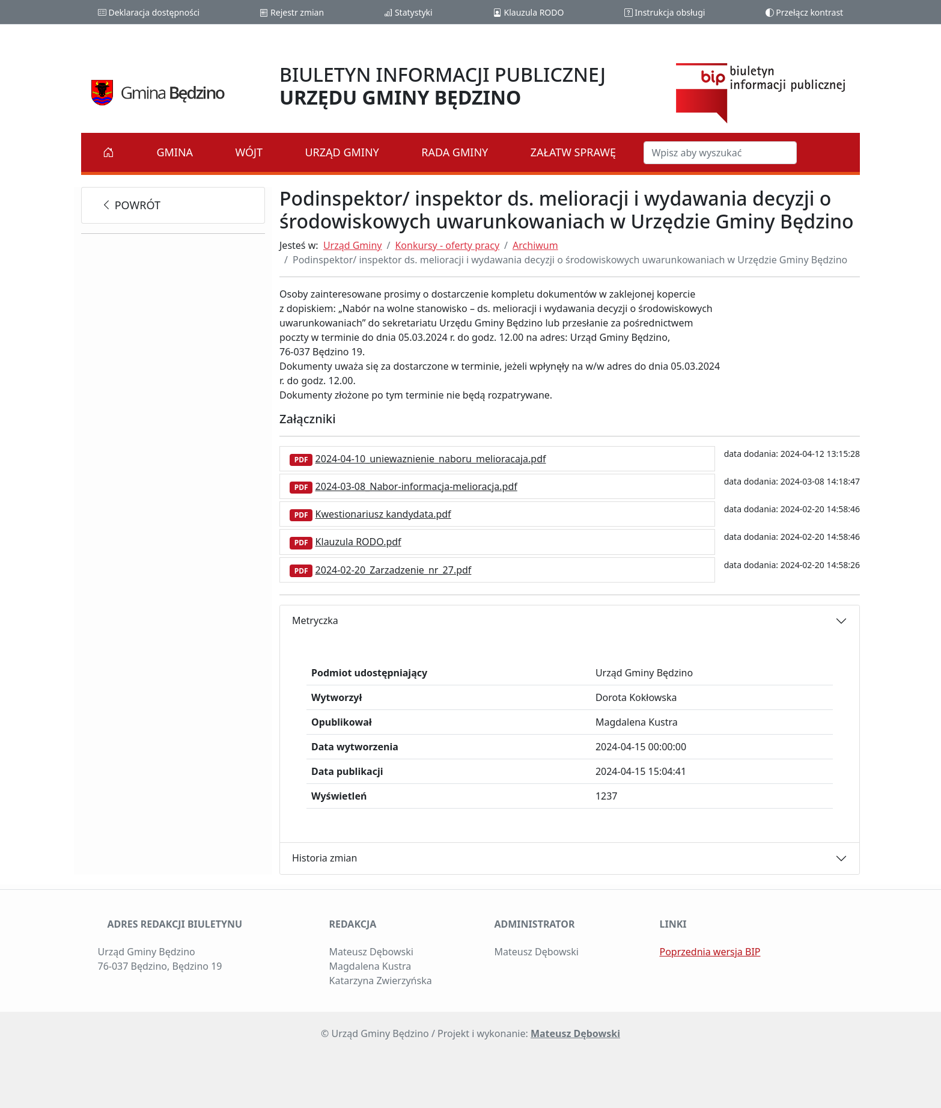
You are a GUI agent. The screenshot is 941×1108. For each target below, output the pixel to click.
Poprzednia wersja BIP (710, 951)
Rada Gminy (454, 152)
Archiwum (535, 245)
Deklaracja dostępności (148, 12)
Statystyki (408, 12)
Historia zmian (324, 858)
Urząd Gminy (342, 152)
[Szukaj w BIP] (720, 152)
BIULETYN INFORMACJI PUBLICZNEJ (442, 85)
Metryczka (315, 620)
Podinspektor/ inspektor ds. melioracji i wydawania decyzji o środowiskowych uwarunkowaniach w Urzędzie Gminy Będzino (570, 259)
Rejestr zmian (292, 12)
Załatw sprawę (573, 152)
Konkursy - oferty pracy (447, 245)
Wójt (249, 152)
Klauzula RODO (528, 12)
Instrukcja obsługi (664, 12)
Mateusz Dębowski (575, 1033)
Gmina (174, 152)
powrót (130, 205)
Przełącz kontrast (805, 12)
